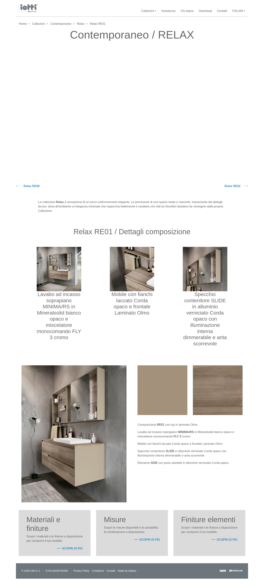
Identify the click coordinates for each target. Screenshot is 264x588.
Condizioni (98, 570)
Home (23, 23)
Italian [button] (237, 10)
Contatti (222, 10)
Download (205, 10)
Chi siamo (187, 10)
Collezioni (38, 23)
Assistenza (168, 10)
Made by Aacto (127, 570)
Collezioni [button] (147, 10)
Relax (80, 23)
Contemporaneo (61, 23)
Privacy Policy (81, 570)
